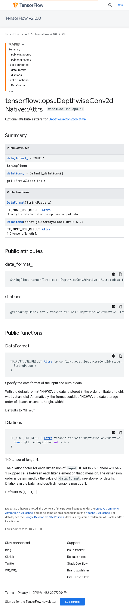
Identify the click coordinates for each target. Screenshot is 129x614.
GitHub (9, 556)
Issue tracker (76, 550)
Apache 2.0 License (98, 512)
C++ (64, 34)
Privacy (23, 592)
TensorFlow (12, 34)
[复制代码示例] (120, 274)
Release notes (76, 556)
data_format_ (17, 158)
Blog (8, 550)
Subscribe (72, 602)
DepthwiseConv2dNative (67, 119)
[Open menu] (7, 5)
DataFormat (16, 202)
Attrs (46, 210)
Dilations (15, 222)
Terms (9, 592)
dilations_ (16, 173)
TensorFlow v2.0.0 (23, 18)
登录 (121, 5)
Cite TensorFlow (78, 577)
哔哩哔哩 (11, 570)
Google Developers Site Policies (44, 517)
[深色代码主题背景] (113, 274)
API (27, 34)
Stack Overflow (77, 563)
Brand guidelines (78, 570)
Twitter (10, 563)
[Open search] (110, 5)
